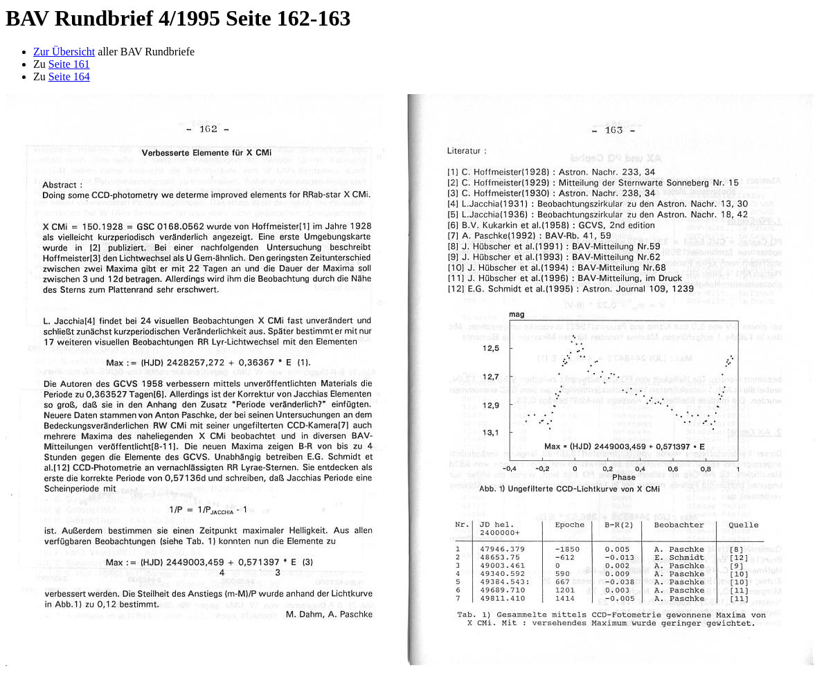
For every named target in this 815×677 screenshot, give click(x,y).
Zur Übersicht (64, 51)
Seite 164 (69, 76)
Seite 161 (69, 64)
